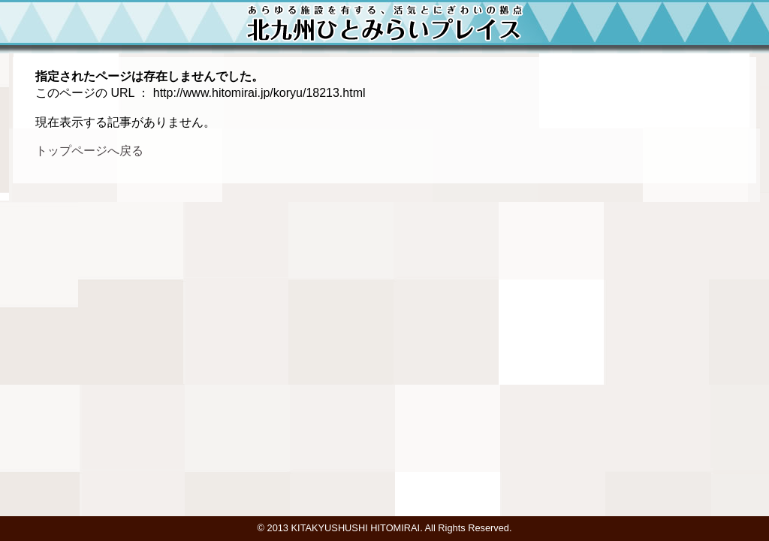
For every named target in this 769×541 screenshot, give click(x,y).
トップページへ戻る (89, 150)
